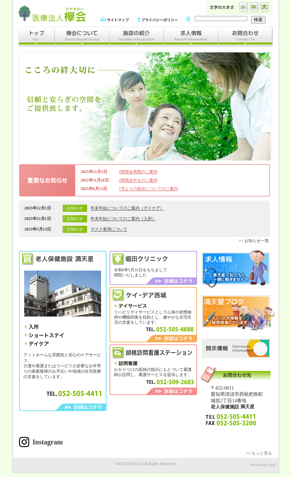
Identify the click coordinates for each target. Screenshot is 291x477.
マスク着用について (109, 229)
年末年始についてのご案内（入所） (123, 218)
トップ (36, 37)
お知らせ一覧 (256, 240)
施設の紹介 (136, 37)
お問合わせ (245, 37)
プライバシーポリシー (158, 19)
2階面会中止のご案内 (138, 180)
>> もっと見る (259, 453)
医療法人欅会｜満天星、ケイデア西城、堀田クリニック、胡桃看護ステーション (52, 13)
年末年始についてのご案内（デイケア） (127, 208)
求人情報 (190, 37)
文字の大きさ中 (254, 7)
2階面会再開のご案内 (138, 171)
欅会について (81, 37)
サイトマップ (114, 19)
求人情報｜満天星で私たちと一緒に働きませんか (236, 269)
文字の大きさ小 (243, 7)
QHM (271, 465)
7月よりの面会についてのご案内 (148, 188)
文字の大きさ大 (265, 7)
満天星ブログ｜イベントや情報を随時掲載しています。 (238, 313)
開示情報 (236, 348)
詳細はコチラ (81, 407)
